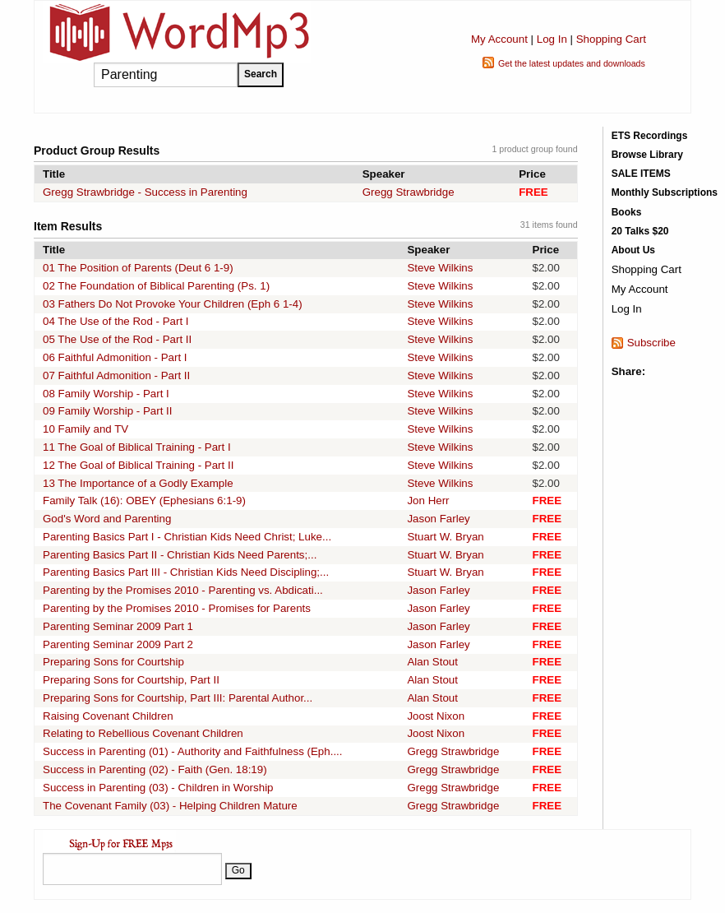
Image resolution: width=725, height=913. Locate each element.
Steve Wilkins (440, 268)
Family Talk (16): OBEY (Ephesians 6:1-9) (144, 500)
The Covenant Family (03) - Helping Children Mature (170, 805)
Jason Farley (438, 518)
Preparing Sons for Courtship (113, 662)
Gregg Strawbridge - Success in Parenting (145, 192)
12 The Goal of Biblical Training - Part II (138, 465)
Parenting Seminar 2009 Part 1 (118, 626)
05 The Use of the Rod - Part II (117, 339)
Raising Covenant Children (108, 716)
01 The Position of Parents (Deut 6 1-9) (138, 268)
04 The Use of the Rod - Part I (116, 321)
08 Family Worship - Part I (106, 393)
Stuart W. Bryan (445, 537)
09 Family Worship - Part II (108, 411)
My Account (499, 39)
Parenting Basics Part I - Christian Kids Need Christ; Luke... (187, 537)
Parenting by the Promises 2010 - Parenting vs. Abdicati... (183, 590)
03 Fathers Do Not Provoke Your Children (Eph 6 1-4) (172, 304)
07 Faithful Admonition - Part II (116, 375)
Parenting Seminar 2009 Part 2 (118, 644)
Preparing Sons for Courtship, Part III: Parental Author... (177, 698)
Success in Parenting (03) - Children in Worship (158, 787)
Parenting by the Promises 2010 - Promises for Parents (177, 608)
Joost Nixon (435, 716)
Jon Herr (428, 500)
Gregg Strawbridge (408, 192)
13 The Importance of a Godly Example (138, 483)
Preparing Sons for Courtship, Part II (131, 680)
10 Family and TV (85, 429)
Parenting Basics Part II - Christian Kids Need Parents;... (179, 555)
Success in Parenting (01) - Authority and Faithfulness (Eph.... (193, 751)
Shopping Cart (611, 39)
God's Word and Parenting (107, 518)
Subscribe (651, 342)
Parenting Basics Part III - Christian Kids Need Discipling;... (186, 572)
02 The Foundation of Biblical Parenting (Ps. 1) (156, 286)
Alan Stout (432, 662)
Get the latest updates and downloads (571, 63)
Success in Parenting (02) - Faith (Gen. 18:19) (155, 769)
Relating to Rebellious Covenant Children (143, 733)
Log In (552, 39)
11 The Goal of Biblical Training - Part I (137, 447)
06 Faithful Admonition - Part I (115, 357)
